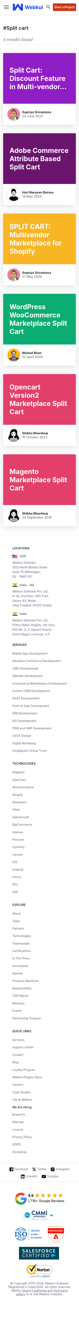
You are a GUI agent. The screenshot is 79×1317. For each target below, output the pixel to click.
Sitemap (18, 1122)
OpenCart (19, 780)
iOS (14, 862)
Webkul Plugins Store (27, 1077)
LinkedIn (31, 1176)
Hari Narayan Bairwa (38, 192)
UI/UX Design (21, 735)
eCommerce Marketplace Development (39, 683)
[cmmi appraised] (39, 1215)
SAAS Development (25, 698)
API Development (24, 721)
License (17, 1129)
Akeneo (17, 832)
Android (17, 869)
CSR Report (20, 995)
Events (16, 1010)
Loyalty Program (23, 1070)
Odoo (16, 809)
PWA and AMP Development (32, 728)
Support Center (22, 1047)
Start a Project (64, 7)
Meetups (18, 1003)
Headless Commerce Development (36, 661)
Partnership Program (26, 1018)
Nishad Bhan (32, 353)
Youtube (53, 1176)
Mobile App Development (29, 653)
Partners (18, 928)
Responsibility (22, 988)
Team (16, 921)
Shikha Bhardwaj (35, 433)
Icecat (16, 877)
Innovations (20, 966)
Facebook (21, 1169)
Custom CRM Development (31, 691)
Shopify (17, 795)
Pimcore (18, 839)
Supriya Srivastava (36, 112)
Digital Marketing (24, 743)
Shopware (19, 802)
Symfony (18, 847)
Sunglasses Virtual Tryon (29, 750)
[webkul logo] (28, 7)
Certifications (21, 951)
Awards (17, 973)
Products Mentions (25, 981)
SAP (15, 892)
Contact (17, 1055)
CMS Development (25, 668)
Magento (18, 772)
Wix (14, 884)
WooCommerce (23, 787)
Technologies (21, 936)
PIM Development (24, 713)
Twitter (42, 1169)
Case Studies (21, 1092)
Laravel (17, 854)
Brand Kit (18, 1114)
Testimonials (20, 943)
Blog (15, 1062)
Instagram (63, 1169)
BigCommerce (22, 824)
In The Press (20, 958)
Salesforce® (20, 817)
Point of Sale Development (30, 706)
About (16, 913)
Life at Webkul (22, 1099)
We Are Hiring (21, 1107)
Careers (17, 1084)
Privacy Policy (22, 1137)
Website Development (27, 676)
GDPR (16, 1144)
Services (18, 1040)
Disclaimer (19, 1152)
